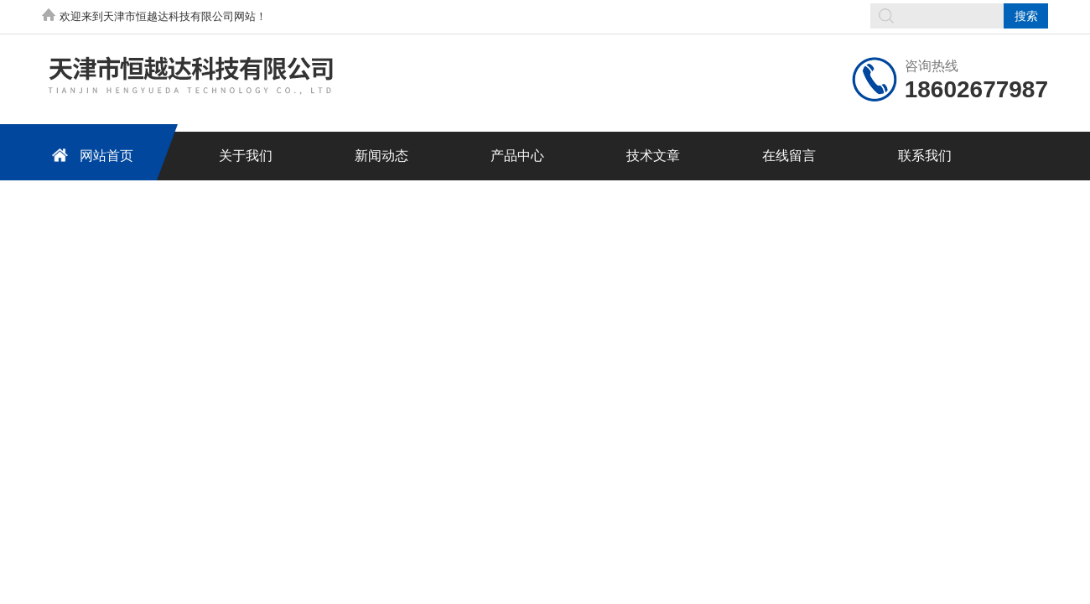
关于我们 (245, 155)
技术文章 (653, 155)
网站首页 (89, 155)
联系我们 (925, 155)
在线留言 (789, 155)
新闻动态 (381, 155)
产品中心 (517, 155)
